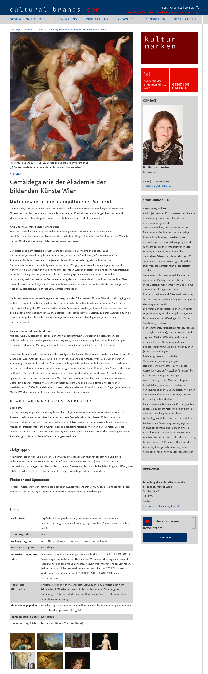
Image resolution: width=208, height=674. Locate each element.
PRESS (164, 7)
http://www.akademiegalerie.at (161, 506)
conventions (66, 19)
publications (97, 19)
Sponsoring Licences (27, 19)
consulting (155, 19)
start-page (15, 29)
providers (29, 29)
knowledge (126, 19)
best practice (185, 19)
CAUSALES (176, 7)
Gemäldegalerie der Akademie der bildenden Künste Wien (77, 29)
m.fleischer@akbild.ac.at (157, 186)
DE (192, 7)
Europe (40, 29)
